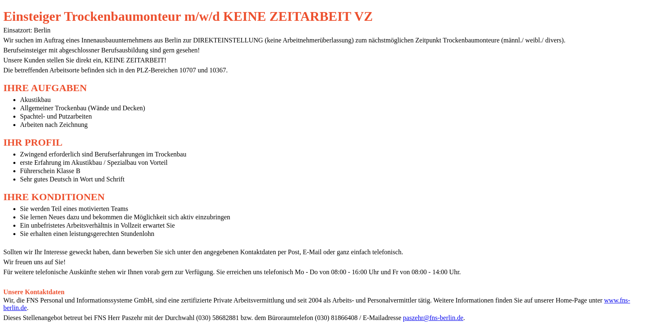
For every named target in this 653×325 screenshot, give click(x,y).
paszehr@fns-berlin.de (433, 317)
